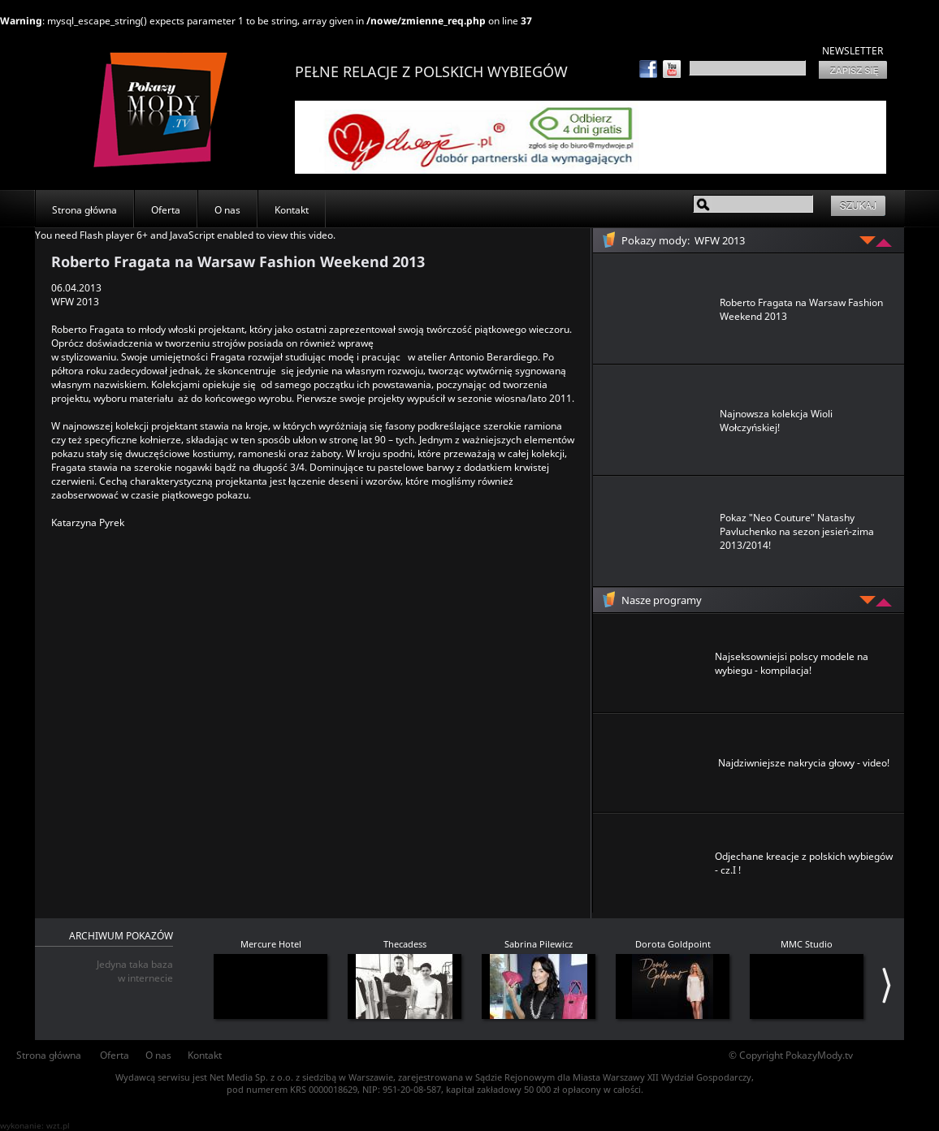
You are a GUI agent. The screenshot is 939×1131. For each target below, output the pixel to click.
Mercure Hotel (270, 944)
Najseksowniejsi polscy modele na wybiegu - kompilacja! (791, 663)
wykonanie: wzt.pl (35, 1125)
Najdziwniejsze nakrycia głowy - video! (803, 763)
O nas (227, 210)
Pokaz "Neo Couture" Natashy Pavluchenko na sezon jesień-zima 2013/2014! (797, 531)
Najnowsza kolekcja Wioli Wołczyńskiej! (776, 420)
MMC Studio (807, 944)
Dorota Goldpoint (673, 944)
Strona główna (84, 210)
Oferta (165, 210)
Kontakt (292, 210)
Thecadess (404, 944)
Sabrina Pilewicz (538, 944)
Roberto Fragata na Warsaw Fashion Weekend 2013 (801, 309)
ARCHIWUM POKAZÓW (121, 936)
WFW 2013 (75, 302)
